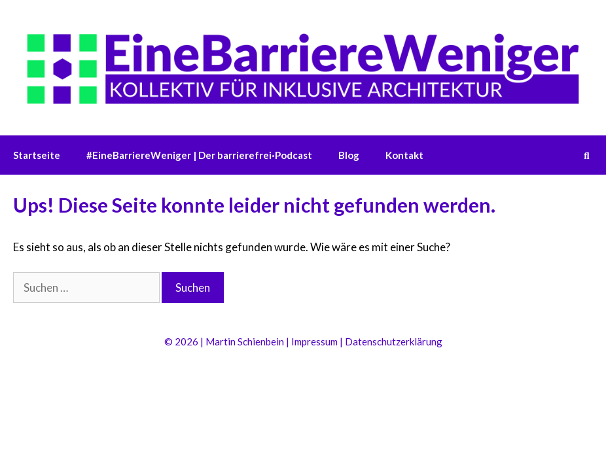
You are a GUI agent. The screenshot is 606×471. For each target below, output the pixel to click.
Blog (348, 155)
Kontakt (404, 155)
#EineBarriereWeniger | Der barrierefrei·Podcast (199, 155)
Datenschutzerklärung (393, 341)
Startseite (36, 155)
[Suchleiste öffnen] (586, 155)
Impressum (314, 341)
